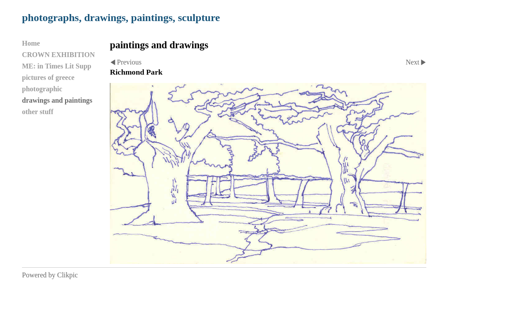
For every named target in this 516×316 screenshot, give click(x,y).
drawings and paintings (57, 100)
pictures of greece (48, 77)
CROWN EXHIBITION (58, 54)
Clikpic (67, 275)
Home (31, 43)
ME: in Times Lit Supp (56, 66)
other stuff (37, 111)
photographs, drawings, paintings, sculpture (121, 17)
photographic (42, 89)
